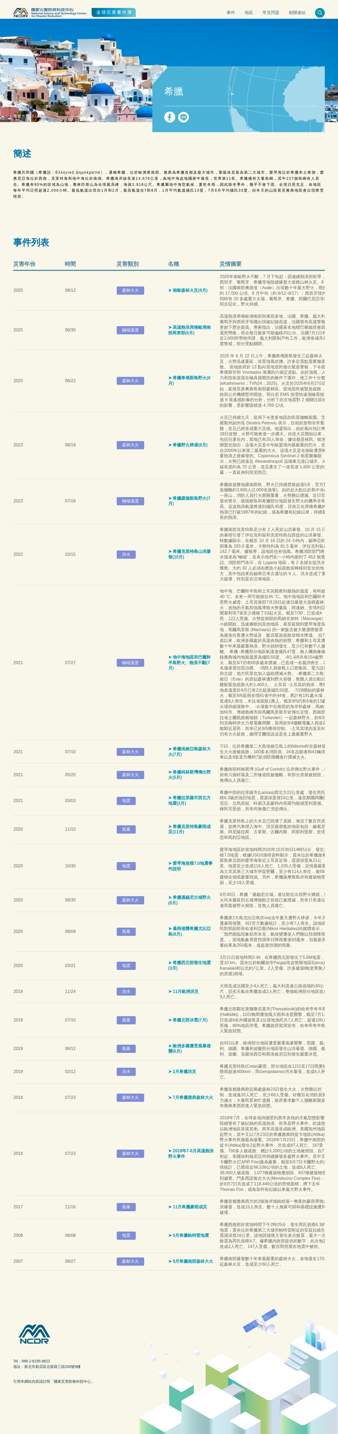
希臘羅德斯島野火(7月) (189, 501)
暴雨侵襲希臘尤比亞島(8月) (189, 931)
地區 (249, 12)
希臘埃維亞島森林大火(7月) (189, 752)
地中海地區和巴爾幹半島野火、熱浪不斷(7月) (189, 662)
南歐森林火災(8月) (190, 290)
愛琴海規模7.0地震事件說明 (190, 866)
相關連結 (297, 12)
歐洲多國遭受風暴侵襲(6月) (189, 1049)
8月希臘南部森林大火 (193, 1261)
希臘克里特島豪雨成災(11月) (189, 829)
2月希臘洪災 (184, 1071)
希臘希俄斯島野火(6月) (189, 381)
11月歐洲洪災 (186, 991)
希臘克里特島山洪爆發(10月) (189, 554)
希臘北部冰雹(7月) (190, 1020)
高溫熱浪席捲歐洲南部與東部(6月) (189, 330)
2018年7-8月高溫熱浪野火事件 (191, 1154)
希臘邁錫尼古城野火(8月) (189, 900)
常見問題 (270, 12)
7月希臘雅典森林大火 (193, 1097)
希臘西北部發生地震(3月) (189, 965)
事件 (231, 12)
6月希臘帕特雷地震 (191, 1235)
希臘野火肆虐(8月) (190, 445)
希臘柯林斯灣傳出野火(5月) (189, 775)
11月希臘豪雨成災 (190, 1207)
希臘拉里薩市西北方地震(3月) (189, 800)
